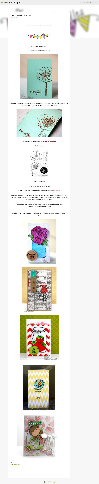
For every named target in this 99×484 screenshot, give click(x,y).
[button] (11, 20)
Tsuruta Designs (12, 2)
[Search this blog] (90, 2)
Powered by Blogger (49, 482)
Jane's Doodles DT (15, 464)
